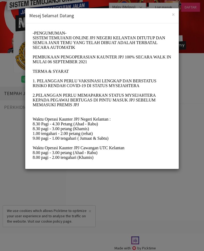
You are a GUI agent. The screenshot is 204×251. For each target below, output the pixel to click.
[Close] (173, 14)
